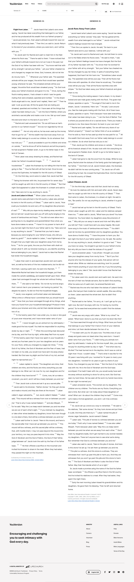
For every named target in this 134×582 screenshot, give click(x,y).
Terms (40, 571)
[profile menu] (120, 4)
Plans (33, 3)
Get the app (105, 3)
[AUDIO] (100, 11)
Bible (26, 3)
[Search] (69, 3)
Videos (40, 3)
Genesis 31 (26, 11)
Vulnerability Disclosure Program (19, 573)
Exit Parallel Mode (115, 11)
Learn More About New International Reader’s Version (84, 501)
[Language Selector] (114, 4)
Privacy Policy (33, 571)
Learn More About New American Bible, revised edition (27, 460)
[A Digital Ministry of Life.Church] (67, 565)
